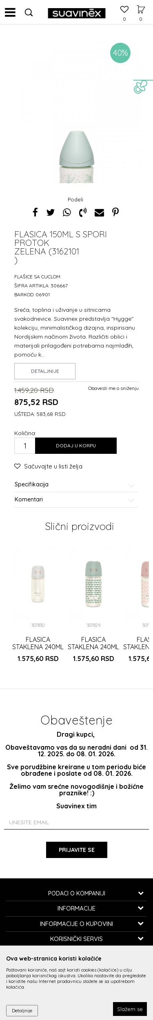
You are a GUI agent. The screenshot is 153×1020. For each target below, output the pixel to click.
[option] (76, 137)
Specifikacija (75, 485)
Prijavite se (77, 850)
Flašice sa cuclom (37, 277)
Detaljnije (45, 371)
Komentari (75, 500)
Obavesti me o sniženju (113, 388)
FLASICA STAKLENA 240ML (38, 643)
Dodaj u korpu (76, 445)
